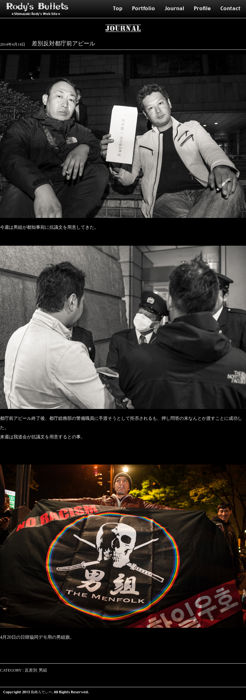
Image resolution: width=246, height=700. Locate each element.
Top (117, 8)
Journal (174, 8)
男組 (43, 670)
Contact (230, 8)
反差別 (31, 670)
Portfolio (143, 8)
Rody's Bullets (37, 6)
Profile (202, 8)
